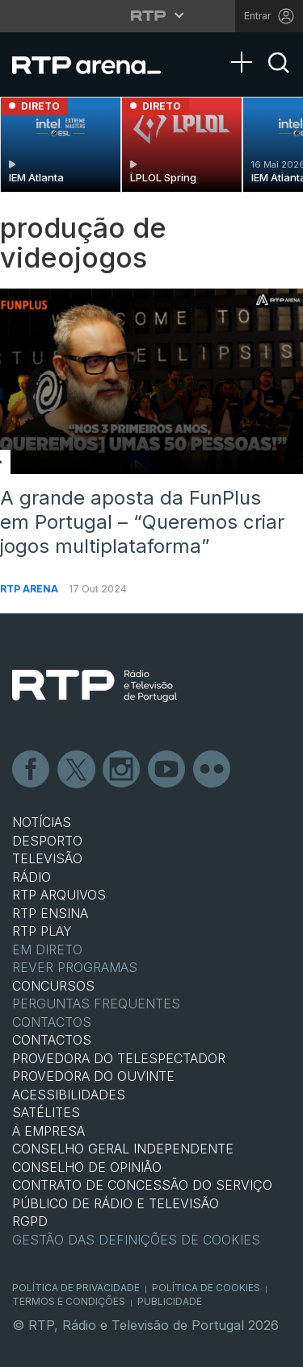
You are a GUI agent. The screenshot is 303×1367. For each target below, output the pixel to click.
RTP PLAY (42, 931)
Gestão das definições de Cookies (136, 1240)
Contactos (51, 1022)
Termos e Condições (68, 1301)
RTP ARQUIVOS (59, 895)
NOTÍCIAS (41, 822)
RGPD (30, 1221)
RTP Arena (30, 589)
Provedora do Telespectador (118, 1058)
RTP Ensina (50, 913)
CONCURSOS (53, 986)
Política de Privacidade (76, 1288)
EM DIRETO (47, 949)
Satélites (46, 1112)
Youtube (167, 769)
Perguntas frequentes (96, 1003)
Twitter (76, 769)
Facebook (31, 769)
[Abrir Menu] (246, 46)
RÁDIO (31, 877)
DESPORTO (47, 841)
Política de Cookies (206, 1288)
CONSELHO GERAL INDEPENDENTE (123, 1149)
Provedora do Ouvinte (93, 1076)
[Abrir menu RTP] (151, 15)
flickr (212, 769)
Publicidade (169, 1301)
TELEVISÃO (47, 858)
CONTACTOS (51, 1040)
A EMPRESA (48, 1131)
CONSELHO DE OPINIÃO (87, 1167)
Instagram (122, 769)
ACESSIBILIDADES (68, 1095)
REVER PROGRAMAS (74, 967)
